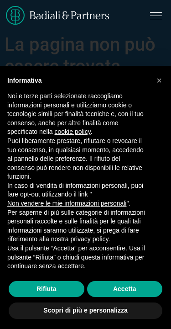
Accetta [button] (124, 288)
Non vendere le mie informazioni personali (66, 203)
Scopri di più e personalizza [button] (85, 310)
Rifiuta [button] (46, 288)
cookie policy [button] (73, 131)
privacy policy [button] (90, 239)
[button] (159, 80)
